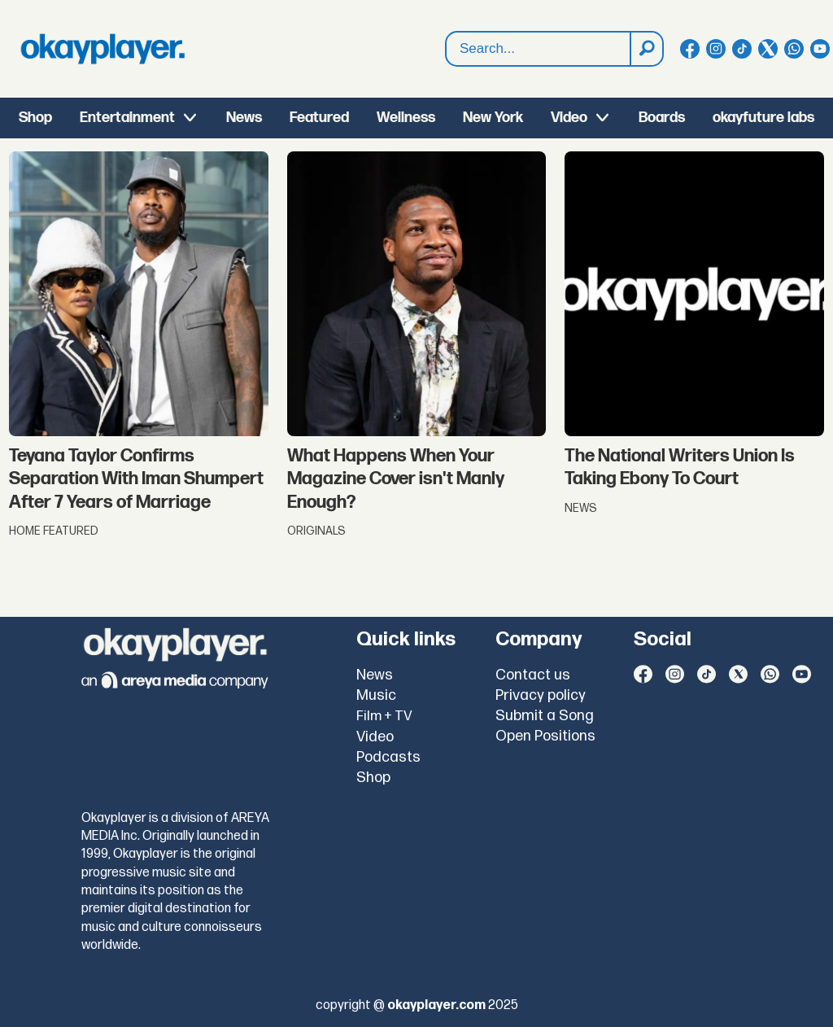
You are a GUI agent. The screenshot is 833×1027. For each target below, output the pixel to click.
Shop (35, 117)
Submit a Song (544, 715)
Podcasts (388, 757)
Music (376, 695)
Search (446, 49)
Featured (319, 117)
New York (493, 117)
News (244, 117)
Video (569, 117)
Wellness (406, 117)
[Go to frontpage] (102, 49)
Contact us (532, 675)
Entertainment (127, 117)
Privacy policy (540, 695)
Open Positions (545, 736)
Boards (662, 117)
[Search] (646, 49)
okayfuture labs (763, 117)
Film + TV (384, 716)
